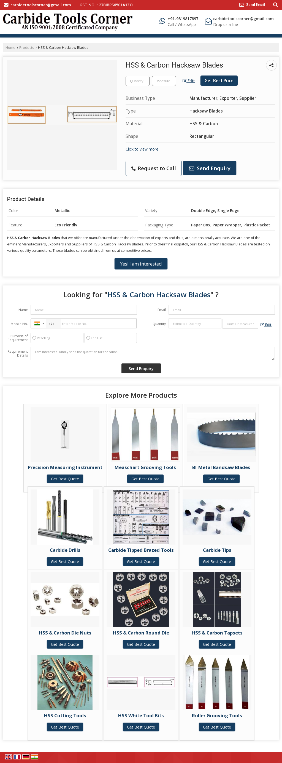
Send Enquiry (210, 168)
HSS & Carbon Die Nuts (65, 633)
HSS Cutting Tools (65, 715)
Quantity (159, 324)
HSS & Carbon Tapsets (217, 633)
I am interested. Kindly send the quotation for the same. (153, 353)
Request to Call (153, 168)
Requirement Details (18, 353)
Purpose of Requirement (18, 338)
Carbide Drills (65, 550)
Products (26, 47)
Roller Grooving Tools (217, 715)
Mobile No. (19, 324)
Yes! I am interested (141, 264)
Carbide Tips (217, 550)
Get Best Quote (65, 478)
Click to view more (142, 149)
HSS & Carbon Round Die (141, 633)
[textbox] (164, 81)
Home (10, 47)
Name (23, 309)
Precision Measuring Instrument (65, 467)
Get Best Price (219, 81)
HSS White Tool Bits (141, 715)
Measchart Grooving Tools (145, 467)
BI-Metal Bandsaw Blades (221, 467)
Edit (189, 80)
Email (162, 309)
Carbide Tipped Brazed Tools (141, 550)
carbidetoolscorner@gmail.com (40, 4)
